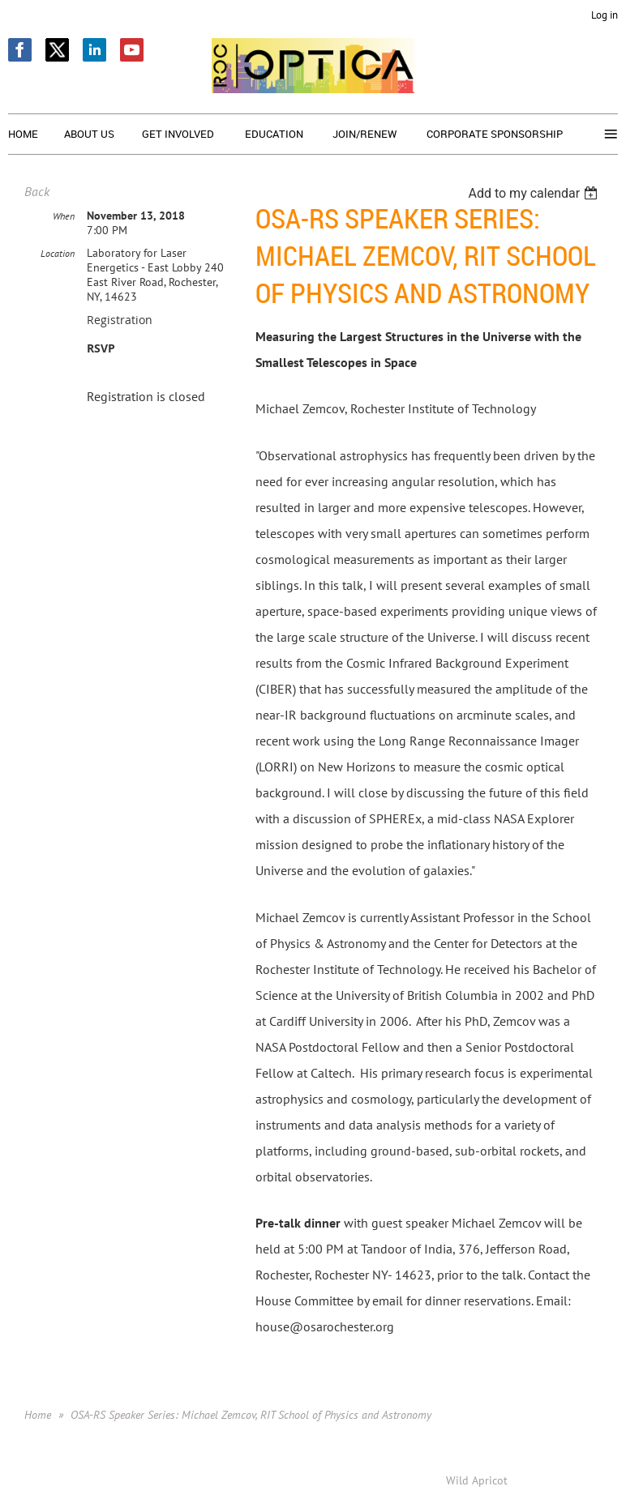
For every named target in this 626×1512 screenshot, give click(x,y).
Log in (604, 15)
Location (58, 253)
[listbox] (535, 193)
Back (36, 191)
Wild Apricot (477, 1480)
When (64, 216)
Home (37, 1414)
